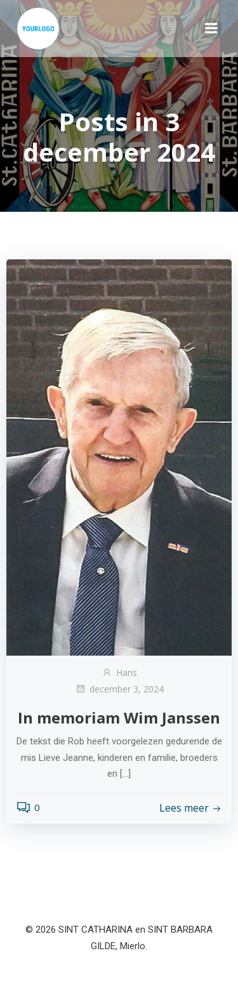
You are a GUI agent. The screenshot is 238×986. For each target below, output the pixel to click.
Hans (119, 672)
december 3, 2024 (119, 689)
